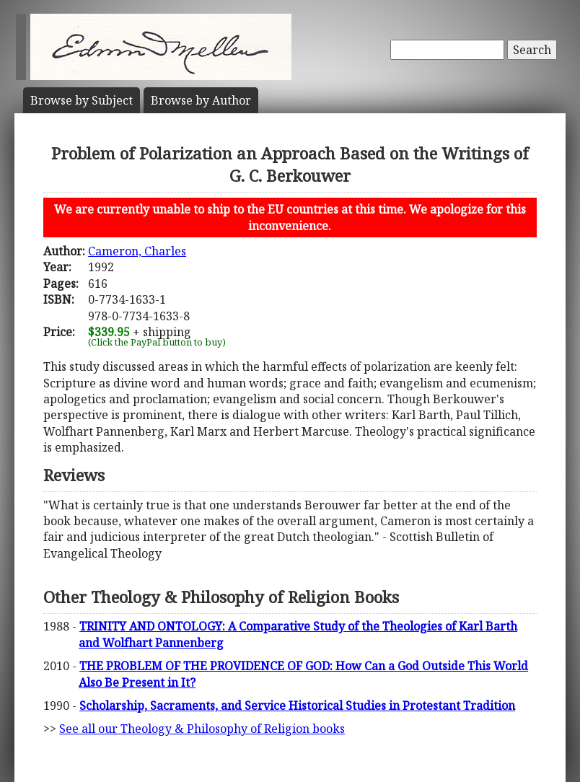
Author (201, 100)
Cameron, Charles (137, 251)
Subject (81, 100)
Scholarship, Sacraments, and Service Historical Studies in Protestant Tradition (297, 705)
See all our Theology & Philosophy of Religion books (202, 729)
